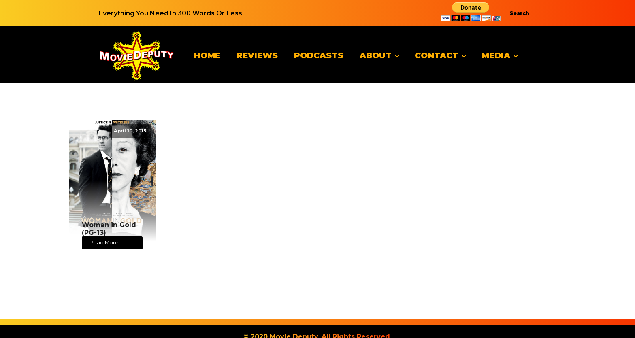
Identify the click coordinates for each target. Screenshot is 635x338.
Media (496, 55)
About (376, 55)
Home (207, 55)
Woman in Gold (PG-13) (109, 228)
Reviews (257, 55)
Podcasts (318, 55)
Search (519, 13)
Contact (436, 55)
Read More (104, 243)
